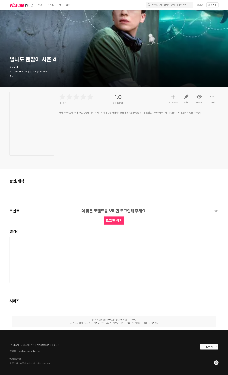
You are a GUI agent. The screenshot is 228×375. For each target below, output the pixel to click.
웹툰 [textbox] (68, 4)
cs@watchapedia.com (29, 351)
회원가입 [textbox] (212, 5)
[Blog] (216, 362)
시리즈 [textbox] (51, 4)
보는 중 (199, 99)
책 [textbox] (60, 4)
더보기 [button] (212, 100)
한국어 (209, 346)
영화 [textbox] (40, 4)
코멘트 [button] (186, 100)
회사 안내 (57, 345)
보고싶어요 (173, 98)
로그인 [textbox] (200, 5)
